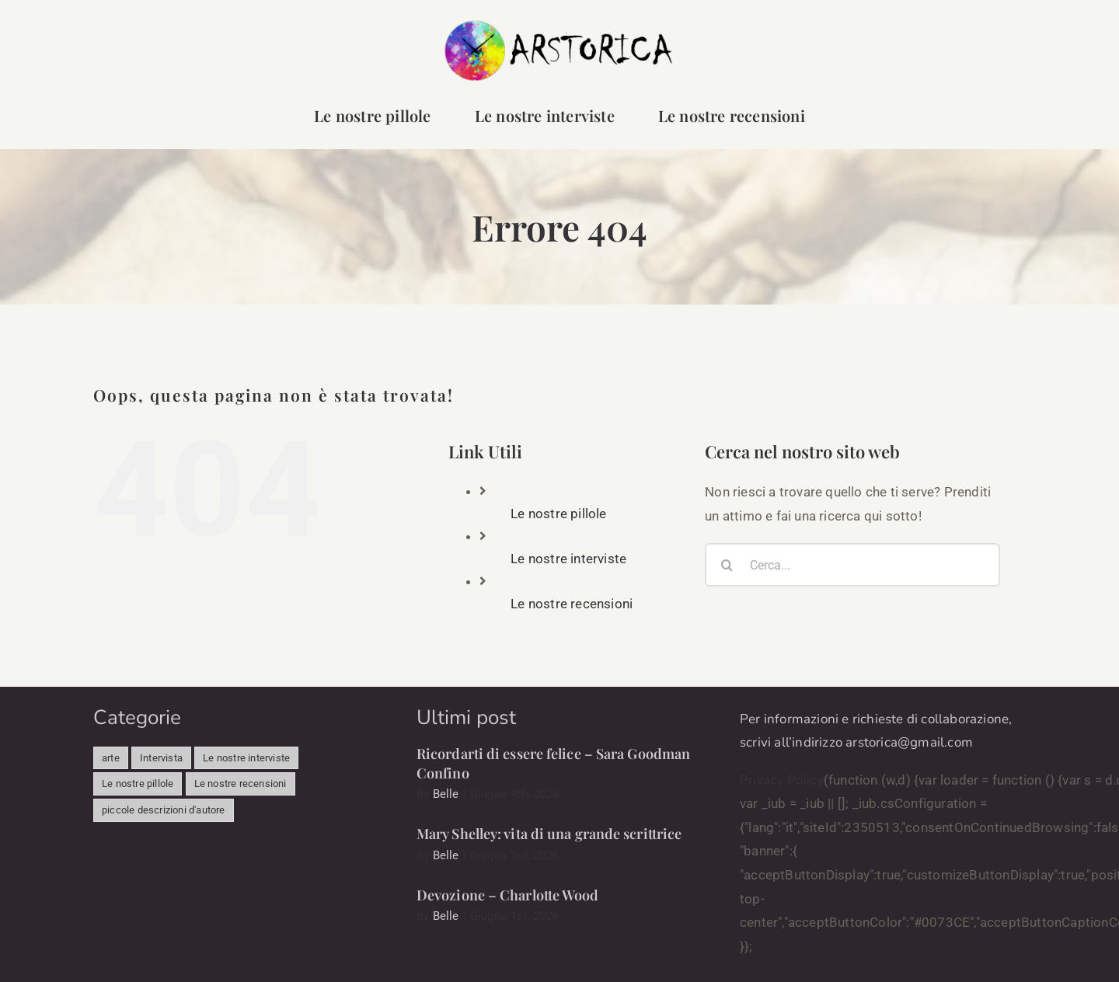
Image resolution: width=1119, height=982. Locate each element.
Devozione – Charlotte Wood (508, 895)
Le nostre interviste (568, 558)
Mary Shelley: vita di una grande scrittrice (549, 833)
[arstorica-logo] (559, 25)
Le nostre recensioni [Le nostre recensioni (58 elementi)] (240, 783)
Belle (446, 794)
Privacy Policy (782, 780)
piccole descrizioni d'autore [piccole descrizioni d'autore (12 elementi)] (163, 810)
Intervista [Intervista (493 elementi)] (161, 758)
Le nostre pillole (558, 513)
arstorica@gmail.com (909, 742)
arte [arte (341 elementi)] (111, 758)
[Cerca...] (852, 565)
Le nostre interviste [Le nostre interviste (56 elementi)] (246, 758)
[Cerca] (726, 565)
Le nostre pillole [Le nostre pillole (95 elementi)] (137, 783)
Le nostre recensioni (572, 603)
